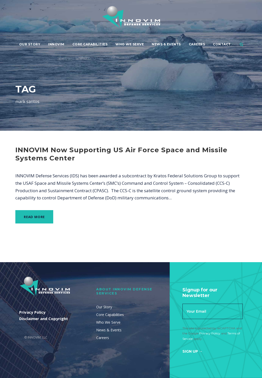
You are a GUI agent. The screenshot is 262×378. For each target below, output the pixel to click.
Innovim (56, 44)
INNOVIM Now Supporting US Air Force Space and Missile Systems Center (121, 154)
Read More (34, 216)
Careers (197, 44)
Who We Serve (129, 44)
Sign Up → (192, 351)
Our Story (29, 44)
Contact (222, 44)
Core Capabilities (90, 44)
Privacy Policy (209, 333)
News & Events (166, 44)
